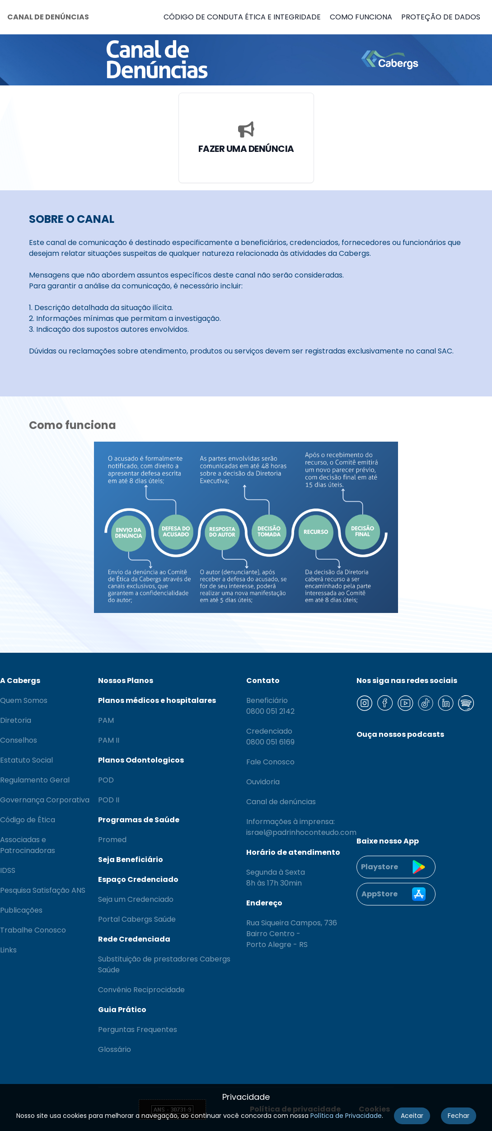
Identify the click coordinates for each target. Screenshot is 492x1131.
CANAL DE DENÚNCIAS (48, 17)
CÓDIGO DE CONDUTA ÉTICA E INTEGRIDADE (242, 17)
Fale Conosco (270, 762)
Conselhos (18, 740)
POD (106, 780)
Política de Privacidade (346, 1115)
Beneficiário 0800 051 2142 (270, 705)
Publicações (21, 910)
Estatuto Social (26, 760)
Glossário (114, 1049)
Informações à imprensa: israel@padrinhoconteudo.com (301, 827)
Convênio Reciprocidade (141, 990)
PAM (106, 720)
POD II (108, 800)
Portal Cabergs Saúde (137, 919)
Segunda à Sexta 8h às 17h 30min (275, 877)
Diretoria (15, 720)
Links (8, 950)
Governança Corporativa (44, 800)
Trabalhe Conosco (33, 930)
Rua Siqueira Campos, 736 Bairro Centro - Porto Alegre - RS (291, 934)
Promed (112, 839)
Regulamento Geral (35, 780)
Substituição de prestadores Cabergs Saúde (164, 964)
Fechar (458, 1115)
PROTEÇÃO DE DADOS (440, 17)
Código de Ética (27, 820)
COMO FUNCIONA (361, 17)
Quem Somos (23, 700)
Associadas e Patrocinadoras (27, 845)
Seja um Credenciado (135, 899)
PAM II (108, 740)
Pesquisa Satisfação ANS (42, 890)
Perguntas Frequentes (137, 1029)
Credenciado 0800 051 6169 (270, 736)
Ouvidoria (263, 782)
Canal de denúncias (281, 801)
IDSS (7, 870)
